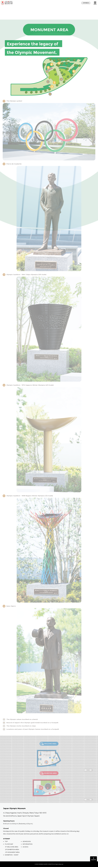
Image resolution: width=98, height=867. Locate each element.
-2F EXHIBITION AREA (12, 849)
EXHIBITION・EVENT (11, 855)
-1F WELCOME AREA (11, 847)
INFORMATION (27, 844)
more (89, 773)
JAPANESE (86, 3)
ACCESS (25, 847)
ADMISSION (27, 841)
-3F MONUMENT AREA (12, 852)
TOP (6, 841)
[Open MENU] (95, 3)
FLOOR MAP (9, 844)
